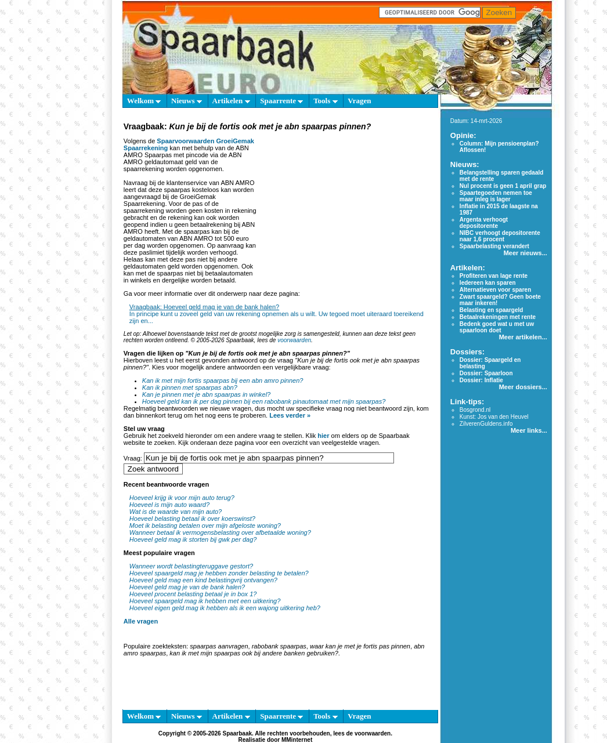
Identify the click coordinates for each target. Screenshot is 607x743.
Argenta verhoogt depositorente (484, 222)
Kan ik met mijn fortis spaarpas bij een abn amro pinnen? (223, 380)
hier (323, 435)
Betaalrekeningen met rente (498, 317)
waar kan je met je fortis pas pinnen (360, 646)
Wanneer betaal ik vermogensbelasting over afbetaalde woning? (220, 532)
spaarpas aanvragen (219, 646)
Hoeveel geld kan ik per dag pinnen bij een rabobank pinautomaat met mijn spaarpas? (264, 401)
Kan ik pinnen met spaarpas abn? (189, 387)
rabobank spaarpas (279, 646)
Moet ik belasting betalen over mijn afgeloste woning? (205, 525)
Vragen (359, 100)
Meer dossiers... (523, 386)
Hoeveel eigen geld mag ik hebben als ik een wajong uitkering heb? (224, 607)
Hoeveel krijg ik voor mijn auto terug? (181, 497)
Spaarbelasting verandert (494, 246)
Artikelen (231, 100)
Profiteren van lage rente (493, 276)
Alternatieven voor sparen (495, 290)
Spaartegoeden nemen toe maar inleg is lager (496, 196)
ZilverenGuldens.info (486, 424)
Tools (325, 100)
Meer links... (529, 430)
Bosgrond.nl (475, 410)
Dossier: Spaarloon (486, 373)
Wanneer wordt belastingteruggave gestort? (191, 566)
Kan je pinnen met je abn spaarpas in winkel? (206, 394)
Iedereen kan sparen (488, 283)
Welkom (144, 100)
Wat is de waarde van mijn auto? (175, 511)
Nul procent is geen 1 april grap (503, 186)
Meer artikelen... (523, 337)
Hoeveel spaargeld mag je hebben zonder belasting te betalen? (219, 573)
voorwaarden (294, 340)
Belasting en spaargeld (491, 310)
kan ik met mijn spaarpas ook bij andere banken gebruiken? (253, 653)
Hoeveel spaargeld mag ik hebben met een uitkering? (205, 600)
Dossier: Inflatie (481, 380)
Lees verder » (289, 415)
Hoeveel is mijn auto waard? (169, 504)
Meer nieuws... (525, 252)
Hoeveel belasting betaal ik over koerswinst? (192, 518)
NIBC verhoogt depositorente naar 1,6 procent (500, 236)
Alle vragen (141, 621)
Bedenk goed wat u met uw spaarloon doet (497, 327)
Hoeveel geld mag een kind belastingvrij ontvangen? (203, 580)
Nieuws (186, 100)
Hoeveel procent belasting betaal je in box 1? (193, 593)
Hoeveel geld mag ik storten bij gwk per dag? (193, 539)
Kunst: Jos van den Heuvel (494, 417)
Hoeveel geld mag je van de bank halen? (187, 586)
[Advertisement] (346, 205)
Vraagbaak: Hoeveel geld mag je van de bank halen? (204, 306)
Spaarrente (281, 100)
